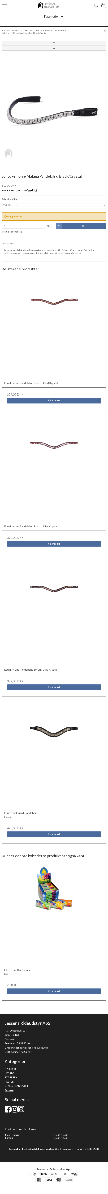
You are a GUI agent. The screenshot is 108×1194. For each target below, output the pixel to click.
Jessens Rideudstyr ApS (54, 1169)
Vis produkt (54, 400)
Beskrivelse (8, 243)
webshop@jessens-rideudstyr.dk (30, 1047)
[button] (54, 43)
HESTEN (9, 1081)
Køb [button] (71, 226)
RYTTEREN (11, 1077)
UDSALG (9, 1073)
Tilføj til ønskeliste (12, 231)
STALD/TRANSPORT (16, 1085)
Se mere (9, 1090)
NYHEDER (10, 1068)
